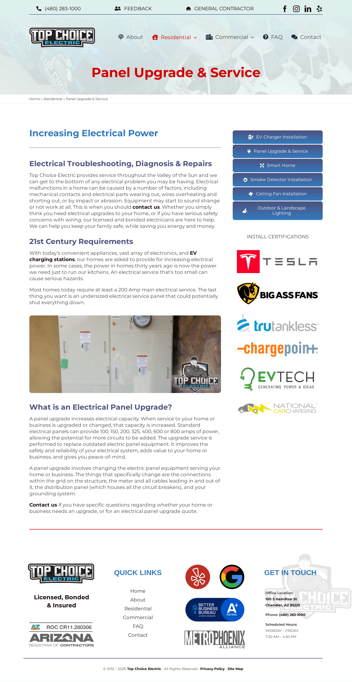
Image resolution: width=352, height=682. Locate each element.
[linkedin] (308, 8)
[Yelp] (197, 565)
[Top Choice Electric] (61, 565)
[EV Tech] (278, 368)
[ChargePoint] (278, 342)
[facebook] (285, 8)
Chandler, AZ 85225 (282, 605)
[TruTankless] (278, 315)
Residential (53, 99)
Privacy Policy (212, 669)
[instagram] (296, 8)
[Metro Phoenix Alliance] (214, 632)
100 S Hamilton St (281, 599)
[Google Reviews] (232, 565)
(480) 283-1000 (292, 615)
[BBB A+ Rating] (215, 598)
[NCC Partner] (278, 402)
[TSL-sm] (278, 252)
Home (34, 99)
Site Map (235, 669)
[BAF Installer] (278, 283)
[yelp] (319, 8)
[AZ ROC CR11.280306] (61, 621)
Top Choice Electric (144, 669)
